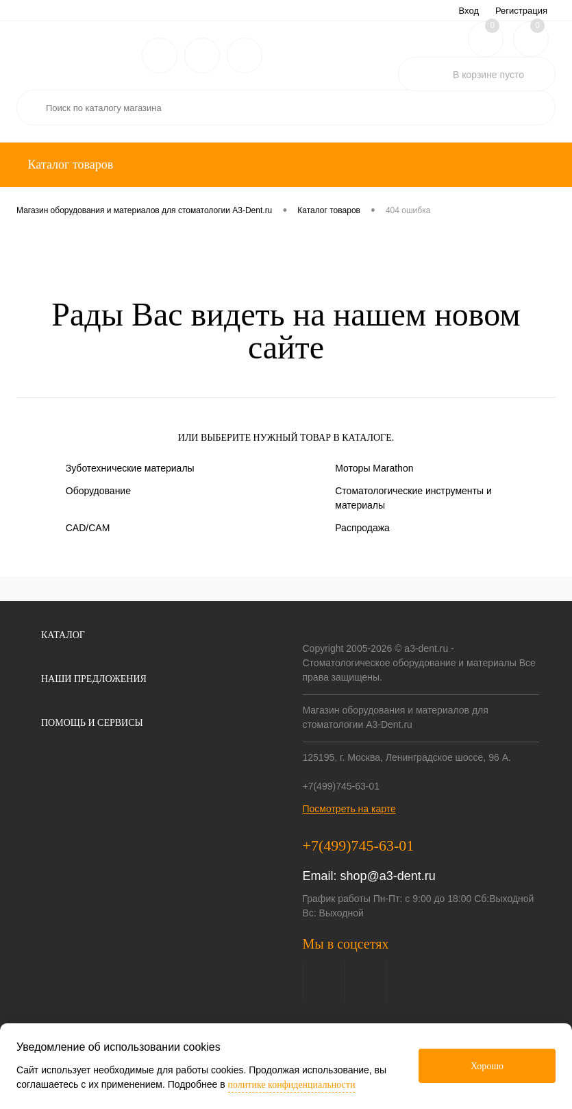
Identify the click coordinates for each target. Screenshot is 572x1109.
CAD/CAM (88, 527)
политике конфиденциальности (292, 1085)
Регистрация (521, 10)
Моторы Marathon (374, 468)
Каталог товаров (69, 164)
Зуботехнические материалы (130, 468)
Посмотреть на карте (349, 808)
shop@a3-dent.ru (388, 876)
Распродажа (362, 527)
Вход (469, 10)
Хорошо (487, 1066)
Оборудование (98, 490)
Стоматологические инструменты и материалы (413, 498)
